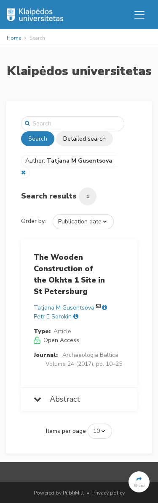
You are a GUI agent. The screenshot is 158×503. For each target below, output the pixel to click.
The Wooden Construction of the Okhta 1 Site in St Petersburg (69, 274)
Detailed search (84, 139)
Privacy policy (108, 492)
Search (37, 139)
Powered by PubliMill (59, 492)
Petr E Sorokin (53, 317)
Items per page (66, 431)
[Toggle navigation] (139, 14)
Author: (69, 161)
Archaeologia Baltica (90, 355)
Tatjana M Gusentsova (64, 308)
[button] (139, 481)
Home (14, 38)
